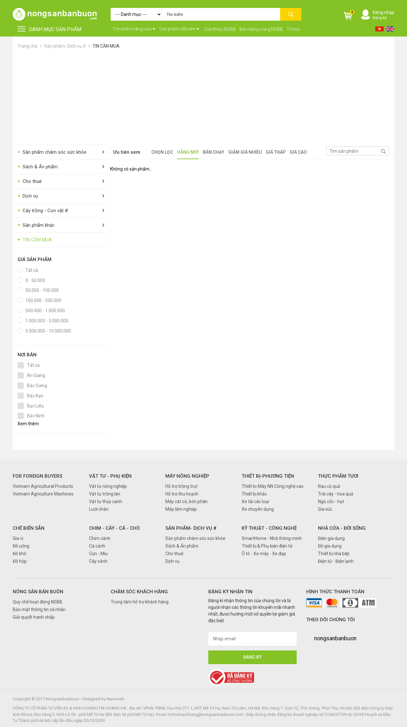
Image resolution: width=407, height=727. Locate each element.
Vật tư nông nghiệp (108, 486)
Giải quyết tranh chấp (34, 617)
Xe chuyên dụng (258, 509)
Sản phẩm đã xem (179, 28)
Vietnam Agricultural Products (43, 486)
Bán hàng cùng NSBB (261, 29)
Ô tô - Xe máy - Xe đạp (264, 553)
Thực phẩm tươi (338, 476)
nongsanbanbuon (335, 638)
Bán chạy (213, 152)
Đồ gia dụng (329, 546)
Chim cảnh (99, 538)
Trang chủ (27, 46)
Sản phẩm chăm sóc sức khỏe (51, 152)
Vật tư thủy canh (105, 501)
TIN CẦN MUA (106, 46)
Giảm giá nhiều (245, 152)
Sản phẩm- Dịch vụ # (65, 46)
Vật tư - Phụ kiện (110, 476)
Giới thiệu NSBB (220, 29)
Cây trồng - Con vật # (42, 210)
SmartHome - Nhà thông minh (272, 538)
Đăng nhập (383, 12)
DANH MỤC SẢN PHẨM (49, 29)
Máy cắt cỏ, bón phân (186, 501)
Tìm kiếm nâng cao (134, 28)
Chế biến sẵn (29, 528)
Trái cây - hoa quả (335, 493)
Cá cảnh (97, 546)
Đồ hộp (20, 561)
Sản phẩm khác (36, 225)
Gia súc (325, 509)
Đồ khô (19, 553)
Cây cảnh (98, 561)
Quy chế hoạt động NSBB (37, 601)
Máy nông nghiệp (187, 476)
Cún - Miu (98, 553)
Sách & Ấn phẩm (37, 167)
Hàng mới (188, 152)
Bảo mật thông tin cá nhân (39, 609)
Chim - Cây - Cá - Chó (114, 528)
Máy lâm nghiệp (181, 509)
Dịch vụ (27, 196)
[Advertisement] (203, 97)
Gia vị (18, 538)
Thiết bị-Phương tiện (268, 476)
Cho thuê (29, 181)
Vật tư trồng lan (104, 493)
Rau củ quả (329, 486)
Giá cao (298, 152)
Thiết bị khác (254, 493)
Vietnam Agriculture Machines (43, 493)
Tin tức (293, 29)
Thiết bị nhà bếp (333, 553)
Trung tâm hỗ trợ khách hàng (140, 601)
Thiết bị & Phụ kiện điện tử (267, 546)
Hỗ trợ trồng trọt (181, 486)
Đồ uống (21, 546)
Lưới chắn (98, 509)
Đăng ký (380, 18)
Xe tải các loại (255, 501)
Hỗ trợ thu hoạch (181, 493)
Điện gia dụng (331, 538)
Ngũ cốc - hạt (331, 501)
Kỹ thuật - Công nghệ (269, 528)
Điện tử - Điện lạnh (336, 561)
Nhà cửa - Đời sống (342, 528)
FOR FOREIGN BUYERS (37, 476)
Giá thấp (276, 152)
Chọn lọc (162, 152)
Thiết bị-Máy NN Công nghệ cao (273, 486)
